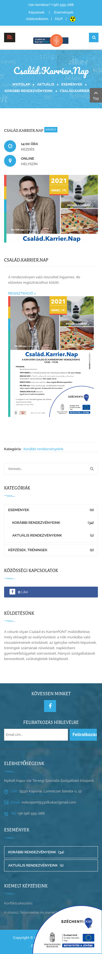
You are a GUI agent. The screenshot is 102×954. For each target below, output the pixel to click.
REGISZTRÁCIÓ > (22, 293)
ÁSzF (59, 19)
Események (63, 12)
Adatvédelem (37, 19)
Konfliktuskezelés (18, 903)
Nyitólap (21, 84)
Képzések (37, 12)
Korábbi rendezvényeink (29, 91)
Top (96, 94)
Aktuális (45, 84)
